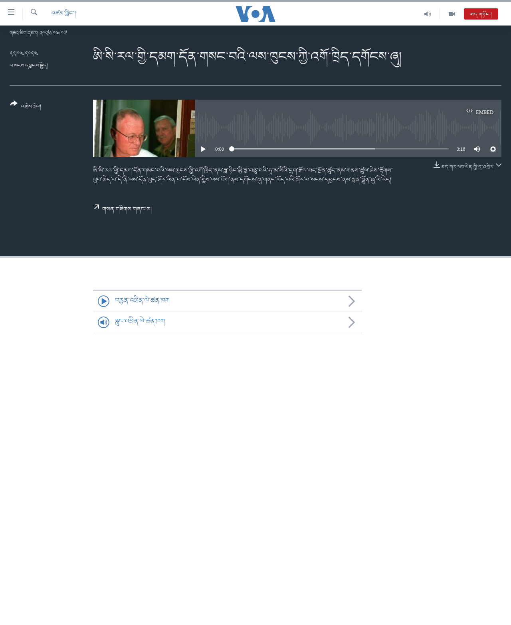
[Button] (25, 108)
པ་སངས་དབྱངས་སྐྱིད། (29, 65)
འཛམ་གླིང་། (63, 13)
